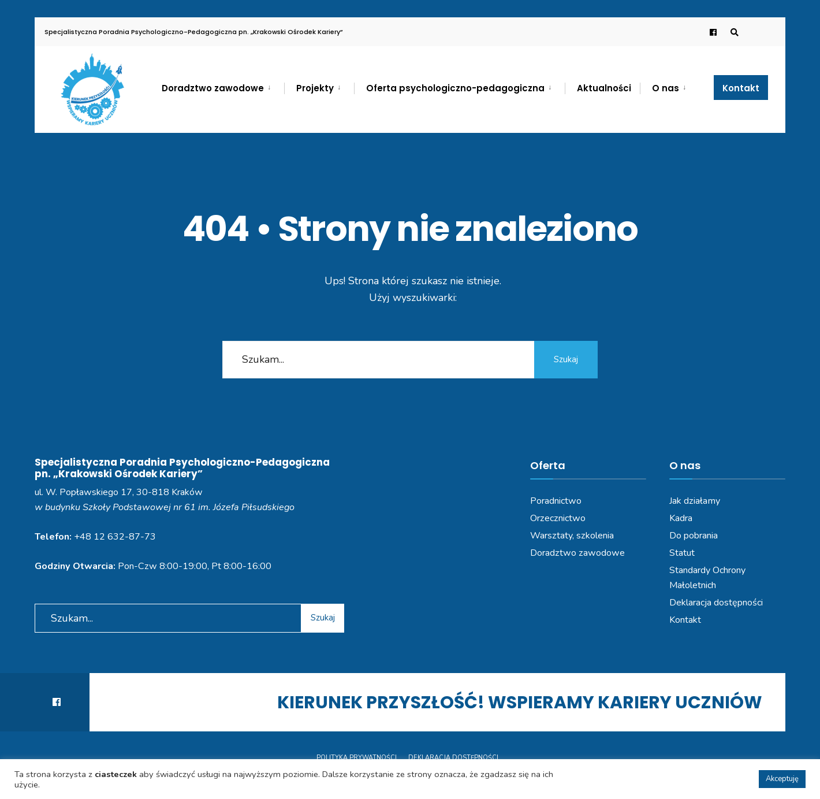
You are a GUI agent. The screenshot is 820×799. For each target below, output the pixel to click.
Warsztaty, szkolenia (572, 535)
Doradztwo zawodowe (213, 88)
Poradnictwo (556, 501)
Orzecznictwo (558, 518)
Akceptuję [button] (782, 779)
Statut (682, 553)
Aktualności (604, 88)
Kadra (680, 518)
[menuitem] (223, 86)
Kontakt (740, 88)
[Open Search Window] (734, 32)
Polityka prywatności (356, 757)
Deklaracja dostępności (716, 602)
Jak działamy (694, 501)
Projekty (315, 88)
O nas (665, 88)
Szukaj (566, 359)
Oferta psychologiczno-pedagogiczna (455, 88)
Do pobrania (693, 535)
